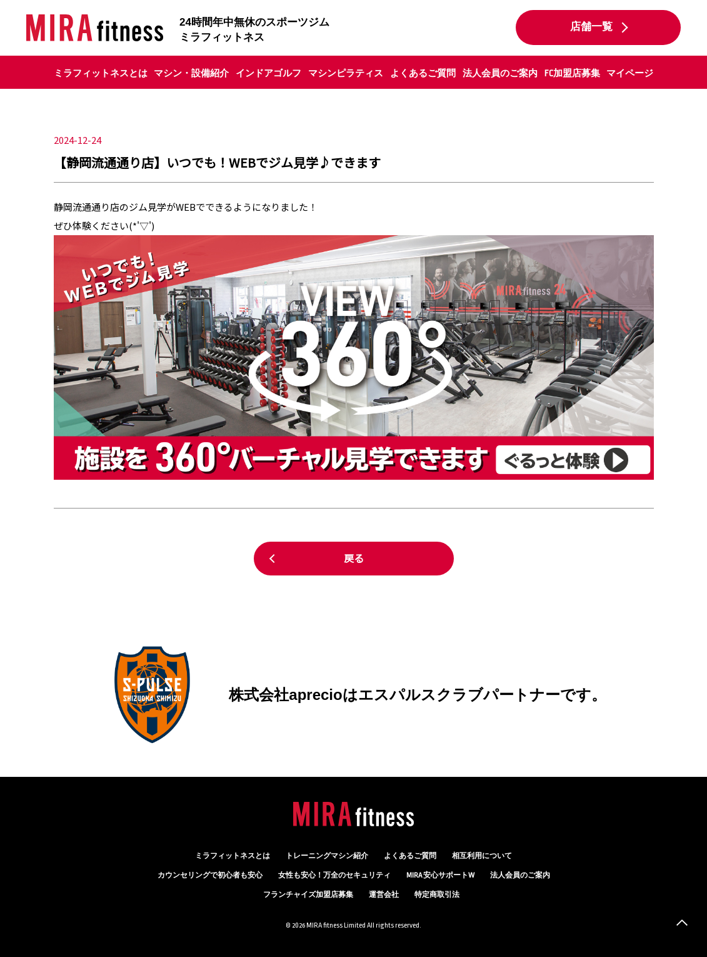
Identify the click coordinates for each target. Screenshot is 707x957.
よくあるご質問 (423, 73)
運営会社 (384, 895)
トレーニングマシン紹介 (327, 856)
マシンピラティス (345, 73)
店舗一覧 (591, 27)
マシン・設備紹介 (191, 73)
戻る (354, 557)
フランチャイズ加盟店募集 (308, 895)
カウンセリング (210, 875)
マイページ (629, 73)
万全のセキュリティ (334, 875)
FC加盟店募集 (572, 73)
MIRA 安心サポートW (440, 875)
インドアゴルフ (268, 73)
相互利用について (482, 856)
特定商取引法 (436, 895)
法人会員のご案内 (500, 73)
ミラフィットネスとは (101, 73)
